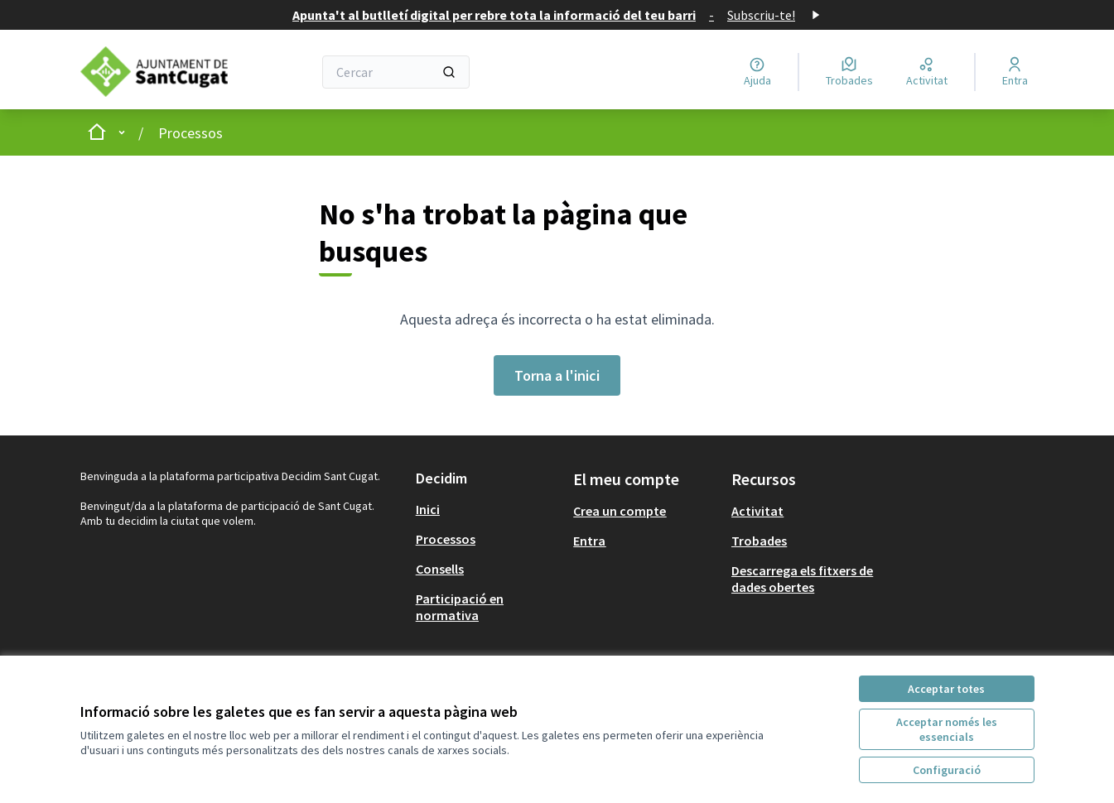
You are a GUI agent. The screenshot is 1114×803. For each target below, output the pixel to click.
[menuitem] (488, 509)
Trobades (759, 540)
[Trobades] (849, 72)
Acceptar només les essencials (946, 729)
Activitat (757, 510)
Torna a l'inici (557, 375)
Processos (190, 132)
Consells (440, 568)
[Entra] (1015, 72)
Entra (589, 540)
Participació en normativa (460, 606)
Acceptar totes (946, 688)
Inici (428, 509)
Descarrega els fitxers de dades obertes (802, 578)
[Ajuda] (757, 72)
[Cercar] (396, 72)
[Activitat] (926, 72)
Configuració (947, 769)
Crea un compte (619, 510)
